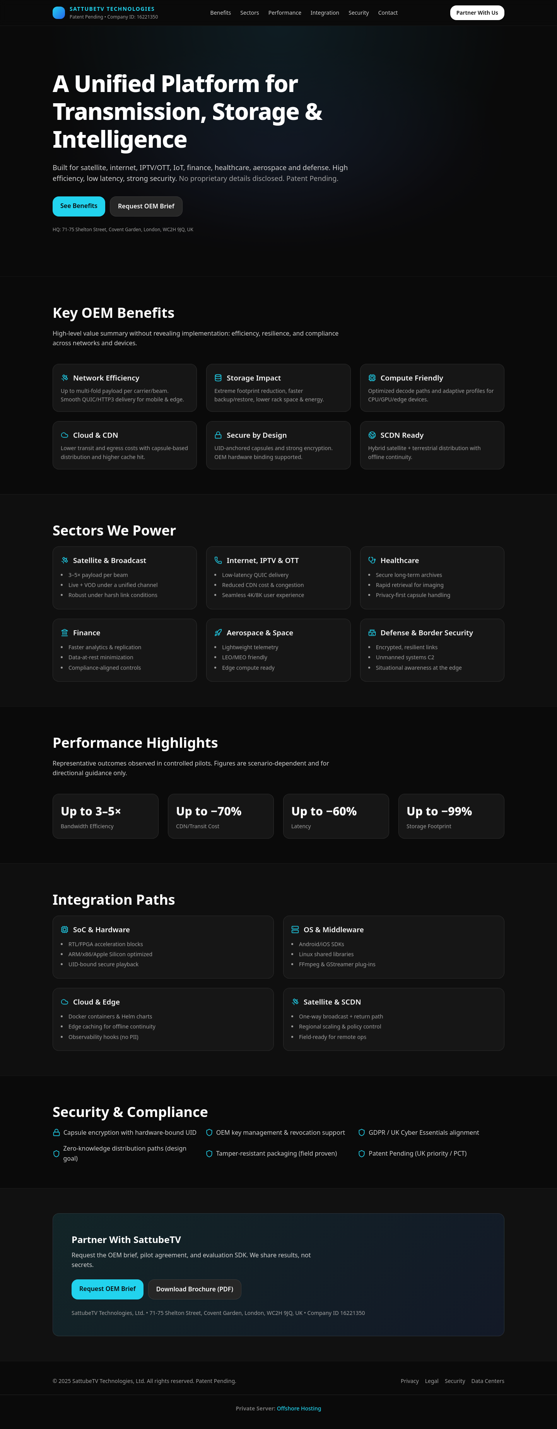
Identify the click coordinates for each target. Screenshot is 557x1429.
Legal (432, 1381)
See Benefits (78, 205)
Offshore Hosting (299, 1408)
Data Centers (488, 1381)
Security (359, 12)
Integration (325, 12)
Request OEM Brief (146, 206)
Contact (388, 12)
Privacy (410, 1381)
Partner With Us (477, 12)
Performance (284, 12)
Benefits (220, 12)
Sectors (249, 12)
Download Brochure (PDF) (194, 1289)
